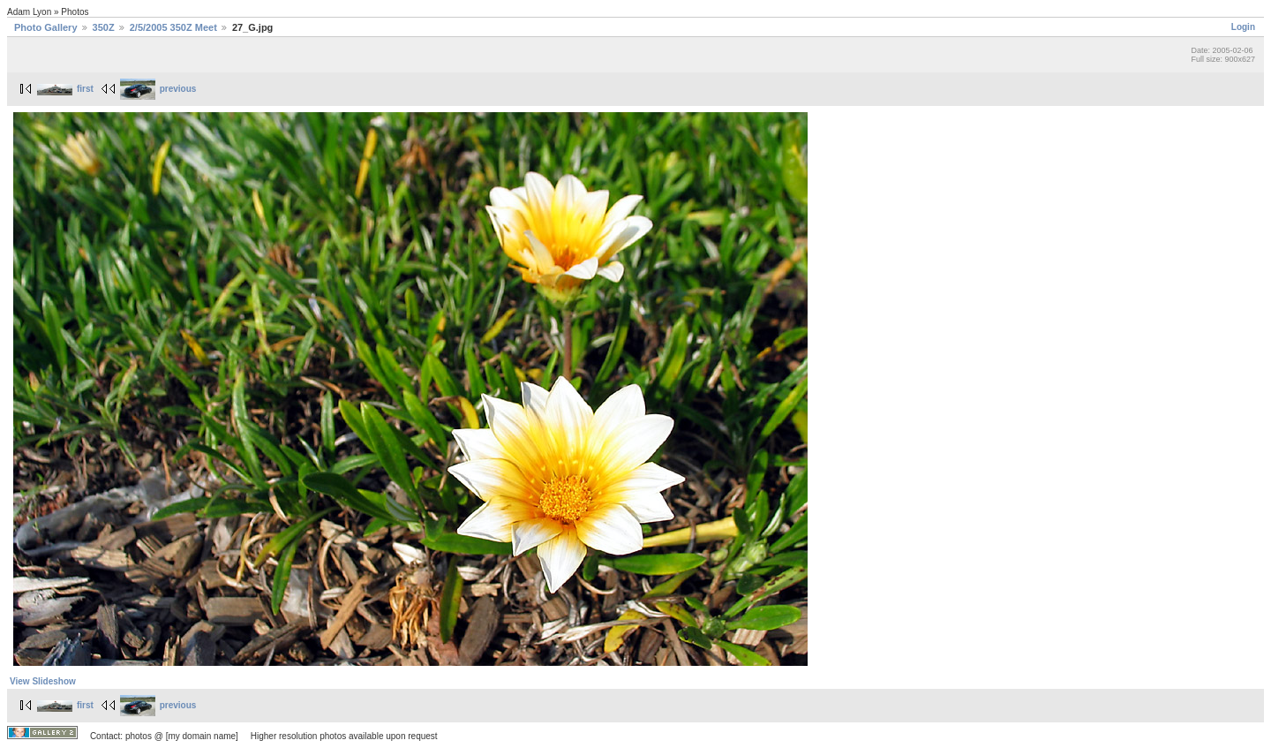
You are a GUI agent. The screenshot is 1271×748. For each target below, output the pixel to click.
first (65, 89)
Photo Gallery (46, 27)
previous (158, 89)
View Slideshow (43, 681)
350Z (104, 27)
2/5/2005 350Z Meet (173, 27)
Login (1243, 27)
